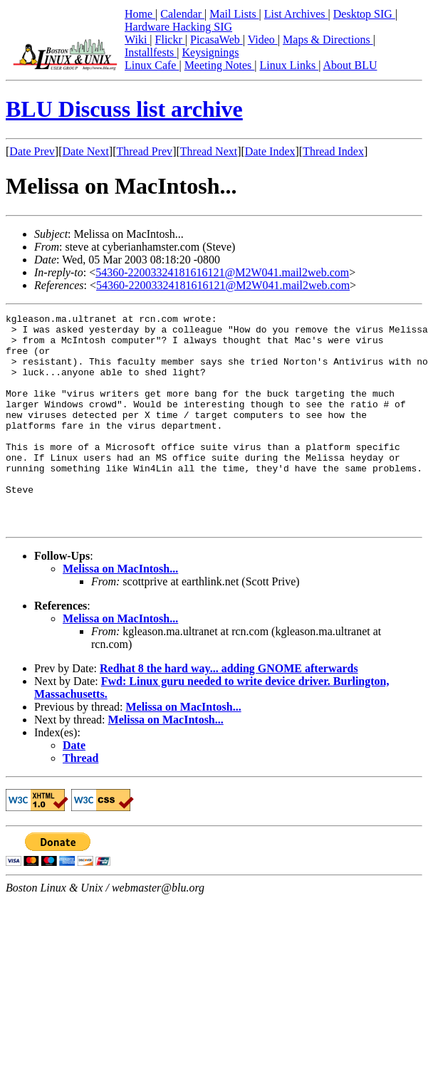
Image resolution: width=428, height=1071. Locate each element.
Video (263, 39)
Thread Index (333, 151)
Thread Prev (144, 151)
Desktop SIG (364, 14)
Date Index (270, 151)
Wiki (137, 39)
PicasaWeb (216, 39)
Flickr (170, 39)
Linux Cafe (152, 65)
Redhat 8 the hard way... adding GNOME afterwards (229, 711)
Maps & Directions (328, 39)
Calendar (182, 14)
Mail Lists (234, 14)
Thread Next (208, 151)
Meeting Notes (219, 65)
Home (140, 14)
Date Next (86, 151)
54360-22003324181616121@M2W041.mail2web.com (222, 272)
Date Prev (32, 151)
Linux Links (288, 65)
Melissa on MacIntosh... (120, 611)
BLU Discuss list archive (124, 109)
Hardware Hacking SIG (178, 27)
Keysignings (210, 52)
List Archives (296, 14)
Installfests (151, 52)
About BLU (350, 65)
